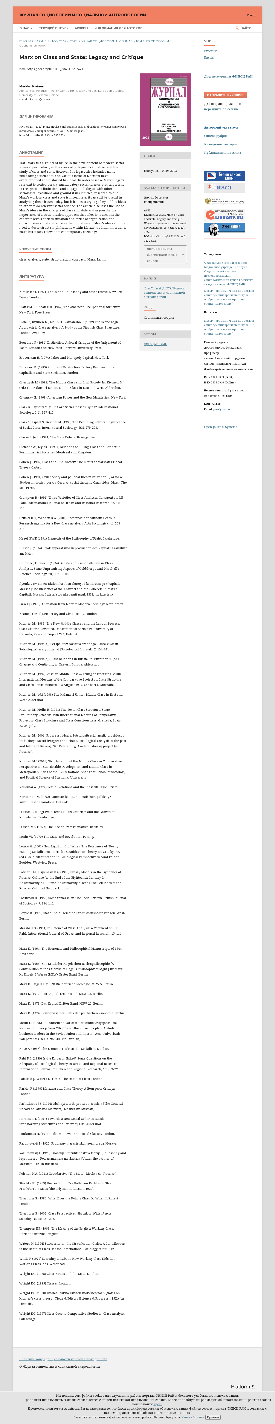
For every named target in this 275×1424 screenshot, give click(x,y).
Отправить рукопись (225, 95)
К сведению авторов (221, 144)
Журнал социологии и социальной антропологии (82, 15)
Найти (245, 28)
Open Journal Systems (220, 427)
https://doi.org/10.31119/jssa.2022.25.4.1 (55, 69)
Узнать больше (193, 1417)
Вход (251, 15)
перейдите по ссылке (221, 109)
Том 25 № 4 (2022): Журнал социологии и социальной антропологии (110, 41)
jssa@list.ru (221, 409)
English (209, 57)
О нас (24, 28)
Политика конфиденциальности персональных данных (63, 1359)
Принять (213, 1417)
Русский (210, 51)
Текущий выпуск (53, 28)
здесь (158, 1404)
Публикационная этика (222, 152)
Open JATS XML (155, 344)
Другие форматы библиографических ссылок (162, 254)
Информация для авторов (118, 28)
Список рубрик (216, 136)
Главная (26, 41)
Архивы (81, 28)
